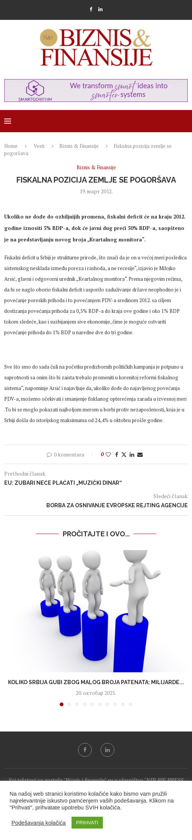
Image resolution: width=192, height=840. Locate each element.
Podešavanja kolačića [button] (38, 823)
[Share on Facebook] (116, 454)
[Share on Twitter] (124, 454)
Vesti (39, 145)
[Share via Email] (140, 454)
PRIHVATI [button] (87, 822)
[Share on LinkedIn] (132, 454)
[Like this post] (108, 454)
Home (11, 145)
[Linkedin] (100, 9)
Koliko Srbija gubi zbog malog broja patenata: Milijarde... (96, 682)
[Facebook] (90, 9)
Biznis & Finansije (79, 145)
